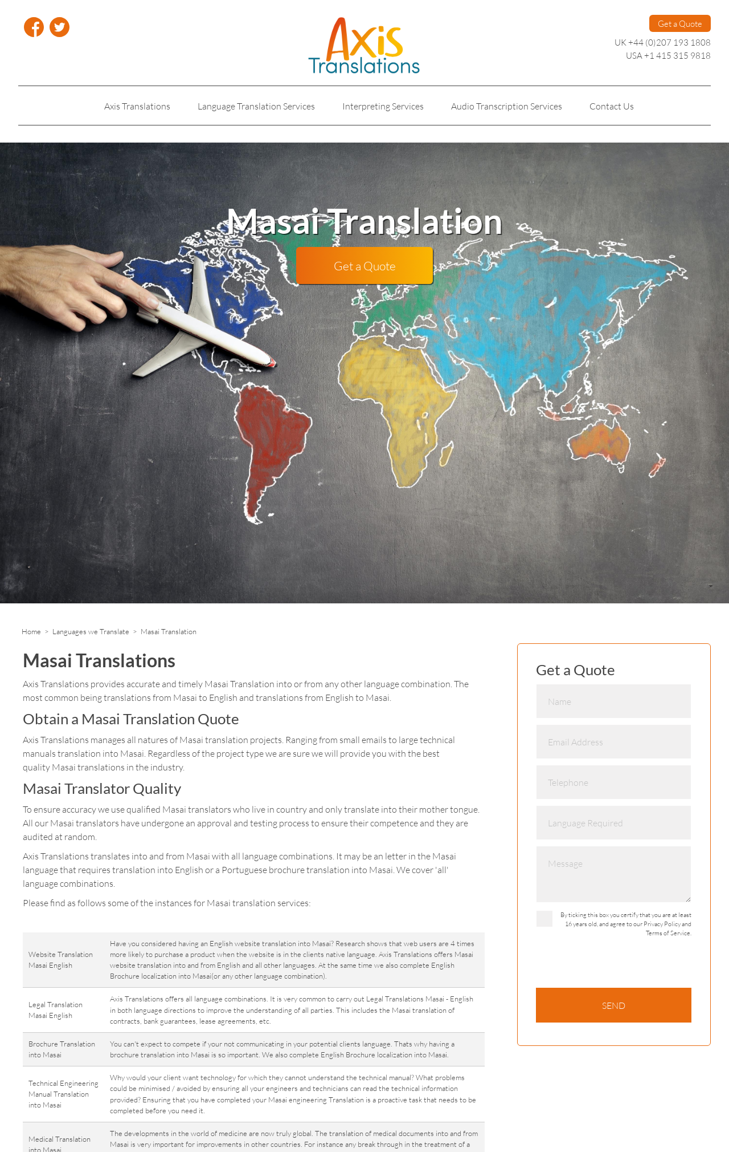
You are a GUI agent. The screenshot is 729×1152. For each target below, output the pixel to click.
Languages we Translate (90, 631)
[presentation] (622, 965)
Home (31, 631)
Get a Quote (680, 23)
